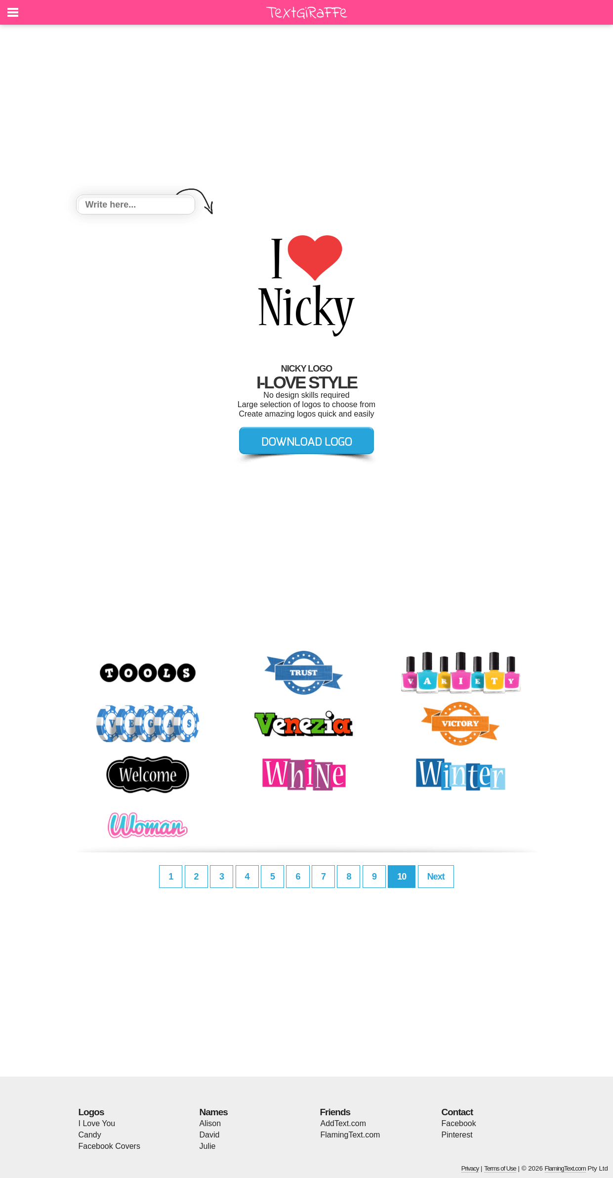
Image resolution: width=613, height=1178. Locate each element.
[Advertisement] (307, 111)
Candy (90, 1135)
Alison (210, 1123)
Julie (208, 1146)
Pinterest (457, 1135)
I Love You (97, 1123)
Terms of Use (500, 1168)
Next (436, 877)
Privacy (470, 1168)
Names (214, 1112)
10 (401, 877)
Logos (91, 1112)
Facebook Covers (109, 1146)
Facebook (459, 1123)
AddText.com (343, 1123)
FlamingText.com (350, 1135)
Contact (457, 1112)
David (210, 1135)
